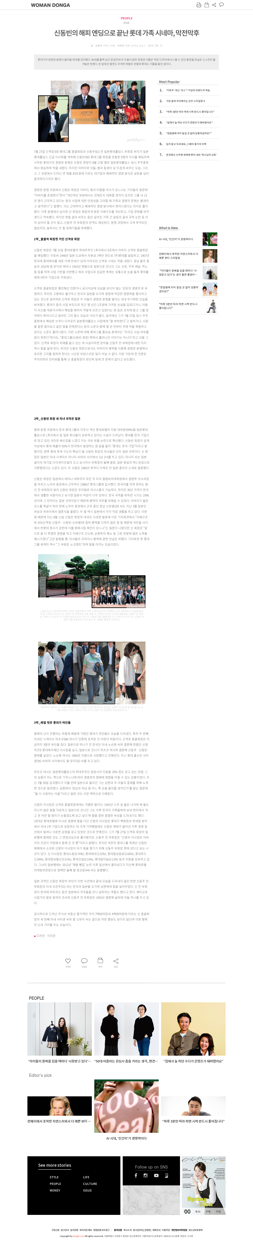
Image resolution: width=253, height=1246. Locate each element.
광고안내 (65, 1230)
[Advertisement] (83, 388)
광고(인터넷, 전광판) (142, 1230)
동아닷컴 (118, 1230)
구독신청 (55, 1230)
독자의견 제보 (86, 1230)
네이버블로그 (166, 1175)
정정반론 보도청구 (101, 1230)
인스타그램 (145, 1175)
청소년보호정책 (195, 1230)
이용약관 (166, 1230)
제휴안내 (156, 1230)
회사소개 (127, 1230)
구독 (208, 1211)
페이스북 (136, 1175)
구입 (218, 1211)
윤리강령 (74, 1230)
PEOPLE (126, 18)
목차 (197, 1211)
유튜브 (156, 1175)
